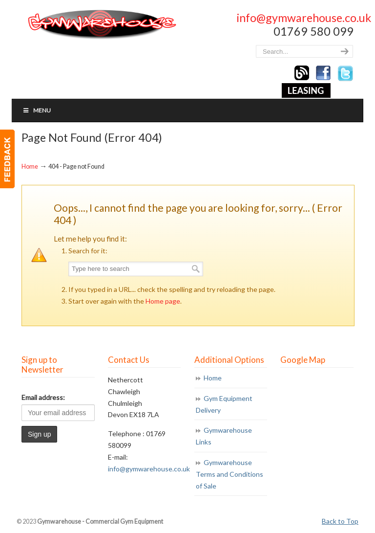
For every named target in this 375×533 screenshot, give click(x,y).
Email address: (43, 397)
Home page (163, 301)
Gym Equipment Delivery (224, 404)
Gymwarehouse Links (224, 436)
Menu (36, 110)
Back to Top (340, 521)
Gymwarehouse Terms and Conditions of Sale (229, 474)
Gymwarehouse (101, 24)
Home (29, 166)
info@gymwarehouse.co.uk (304, 17)
